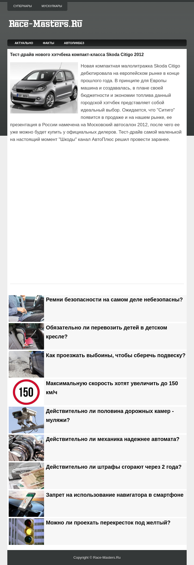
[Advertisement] (73, 158)
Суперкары (22, 6)
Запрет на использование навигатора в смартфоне (114, 495)
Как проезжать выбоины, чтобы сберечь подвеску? (116, 355)
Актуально (24, 43)
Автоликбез (74, 43)
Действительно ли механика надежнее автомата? (112, 439)
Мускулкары (52, 6)
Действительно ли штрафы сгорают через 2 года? (114, 467)
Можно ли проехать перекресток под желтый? (108, 523)
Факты (48, 43)
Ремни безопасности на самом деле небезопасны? (114, 299)
